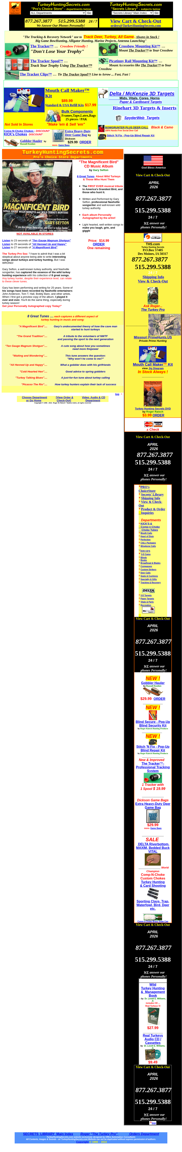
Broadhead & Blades (151, 563)
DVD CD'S (145, 551)
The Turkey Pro (153, 309)
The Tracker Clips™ (36, 74)
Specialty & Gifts (149, 579)
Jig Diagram (156, 368)
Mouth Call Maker (148, 364)
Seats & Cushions (149, 576)
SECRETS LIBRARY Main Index (48, 1134)
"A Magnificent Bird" (31, 326)
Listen (6, 240)
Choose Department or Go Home (34, 399)
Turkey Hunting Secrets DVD (153, 408)
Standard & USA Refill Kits (64, 105)
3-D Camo (146, 554)
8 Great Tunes (38, 316)
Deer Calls (146, 573)
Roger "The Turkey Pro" (99, 1134)
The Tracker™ (42, 46)
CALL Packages (148, 543)
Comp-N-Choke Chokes (19, 131)
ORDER (99, 244)
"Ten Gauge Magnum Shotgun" (24, 345)
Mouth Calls (146, 533)
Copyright (82, 1141)
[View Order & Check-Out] (64, 399)
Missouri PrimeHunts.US (153, 337)
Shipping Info (153, 277)
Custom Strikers (148, 569)
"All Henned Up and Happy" (26, 364)
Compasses (146, 566)
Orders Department (143, 1134)
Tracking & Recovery (151, 582)
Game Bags (64, 145)
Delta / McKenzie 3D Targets (142, 93)
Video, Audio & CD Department (93, 399)
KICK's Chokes (15, 134)
